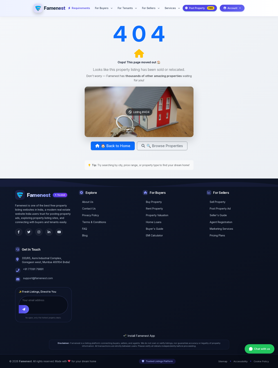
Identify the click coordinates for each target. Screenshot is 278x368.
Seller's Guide (218, 215)
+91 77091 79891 (33, 269)
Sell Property (217, 201)
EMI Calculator (154, 235)
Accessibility (240, 361)
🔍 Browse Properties (162, 146)
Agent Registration (221, 222)
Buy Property (154, 201)
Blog (85, 235)
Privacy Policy (90, 215)
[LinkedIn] (49, 232)
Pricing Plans (217, 235)
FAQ (84, 228)
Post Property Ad (220, 208)
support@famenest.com (38, 278)
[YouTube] (59, 232)
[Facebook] (18, 232)
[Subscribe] (24, 309)
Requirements (79, 8)
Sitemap (222, 361)
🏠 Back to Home (112, 146)
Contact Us (89, 208)
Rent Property (154, 208)
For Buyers (103, 8)
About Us (87, 201)
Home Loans (153, 222)
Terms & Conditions (94, 222)
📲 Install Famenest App (139, 336)
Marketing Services (221, 228)
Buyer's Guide (154, 228)
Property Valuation (157, 215)
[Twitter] (28, 232)
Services (172, 8)
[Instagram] (39, 232)
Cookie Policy (261, 361)
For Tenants (127, 8)
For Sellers (150, 8)
